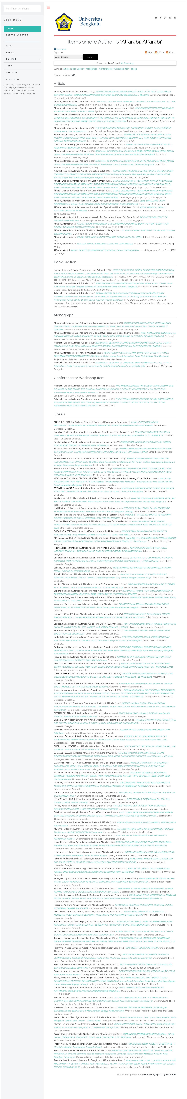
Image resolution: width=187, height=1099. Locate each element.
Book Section (77, 69)
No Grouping (127, 63)
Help (9, 66)
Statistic (13, 80)
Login (10, 29)
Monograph (92, 69)
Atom (148, 52)
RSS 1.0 (159, 52)
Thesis (134, 69)
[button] (90, 57)
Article (66, 69)
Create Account (17, 35)
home (9, 45)
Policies (12, 73)
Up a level (60, 49)
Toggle (48, 7)
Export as (58, 52)
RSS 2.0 (170, 52)
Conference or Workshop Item (114, 69)
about (10, 52)
